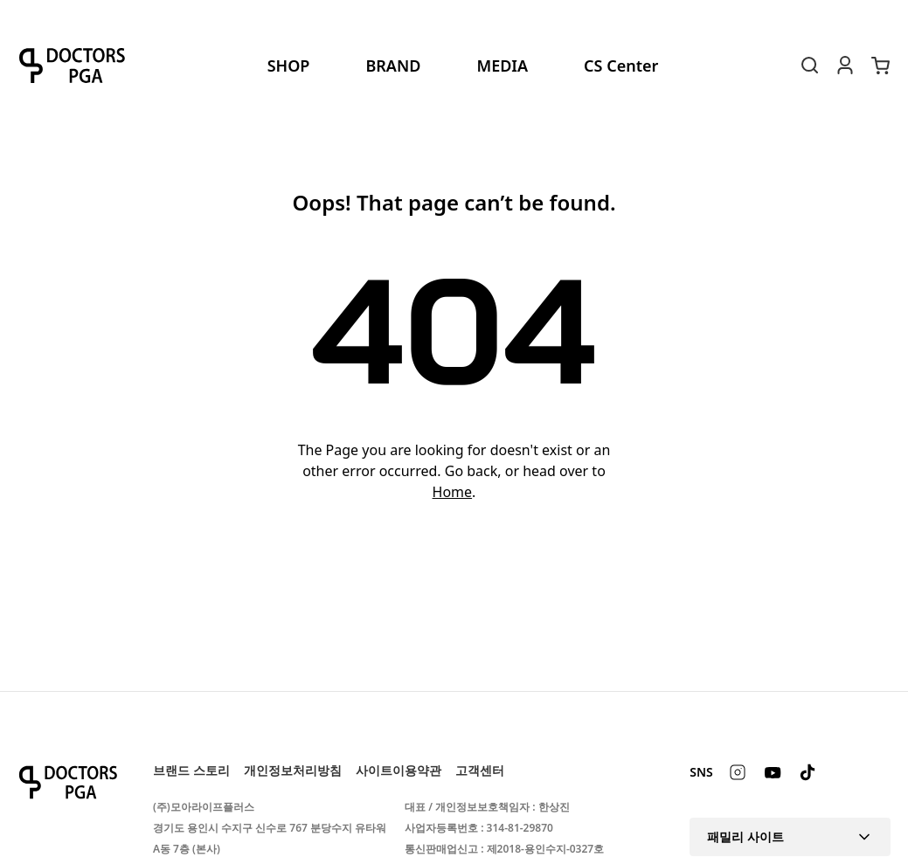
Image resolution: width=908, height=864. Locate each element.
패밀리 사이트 (790, 837)
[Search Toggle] (810, 65)
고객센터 (479, 770)
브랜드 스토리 (191, 770)
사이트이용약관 (398, 770)
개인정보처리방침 (293, 770)
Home (453, 491)
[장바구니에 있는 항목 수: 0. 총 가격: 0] (880, 65)
